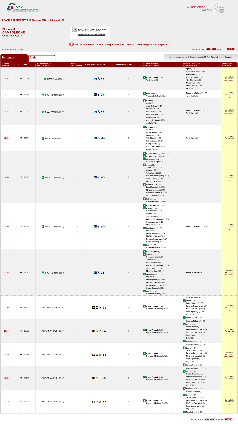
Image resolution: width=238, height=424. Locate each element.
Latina (148, 199)
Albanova (150, 170)
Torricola (149, 80)
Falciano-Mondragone (154, 176)
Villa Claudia (191, 80)
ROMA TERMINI (51, 95)
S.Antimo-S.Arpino (153, 162)
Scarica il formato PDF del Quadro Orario (206, 57)
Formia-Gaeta (151, 185)
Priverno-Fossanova (154, 193)
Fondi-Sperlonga (152, 187)
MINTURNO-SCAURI (49, 307)
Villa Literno (150, 173)
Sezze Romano (152, 196)
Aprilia (188, 69)
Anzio (188, 88)
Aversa (149, 165)
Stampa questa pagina (178, 57)
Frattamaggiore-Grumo (155, 159)
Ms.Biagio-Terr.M (152, 190)
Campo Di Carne (192, 71)
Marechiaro (190, 83)
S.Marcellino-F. (152, 167)
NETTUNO (51, 79)
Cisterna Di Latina (153, 96)
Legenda (228, 57)
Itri (147, 230)
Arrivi (33, 57)
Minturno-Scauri (152, 181)
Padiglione (190, 74)
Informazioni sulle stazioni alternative (91, 35)
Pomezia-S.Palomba (194, 93)
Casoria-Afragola (152, 156)
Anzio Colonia (191, 86)
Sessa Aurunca (152, 179)
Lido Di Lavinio (192, 77)
